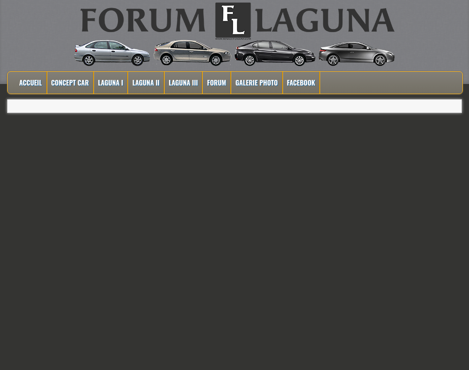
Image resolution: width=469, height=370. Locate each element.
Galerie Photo (256, 82)
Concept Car (70, 82)
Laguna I (110, 82)
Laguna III (183, 82)
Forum (216, 82)
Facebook (301, 82)
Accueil (30, 82)
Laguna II (146, 82)
